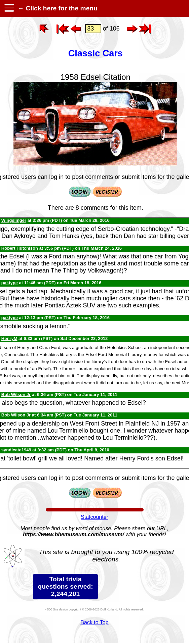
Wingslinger (13, 220)
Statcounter (94, 517)
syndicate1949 (16, 449)
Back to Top (94, 622)
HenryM (9, 338)
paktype (9, 282)
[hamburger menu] (8, 8)
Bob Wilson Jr (16, 394)
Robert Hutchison (19, 248)
